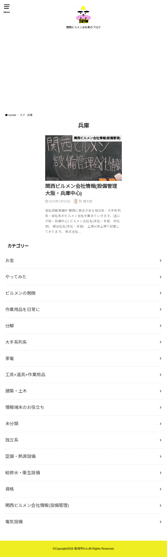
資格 (9, 489)
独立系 (11, 440)
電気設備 (14, 521)
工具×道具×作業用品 (25, 374)
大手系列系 (16, 342)
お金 (9, 260)
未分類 (11, 423)
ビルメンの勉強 (20, 293)
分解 (9, 325)
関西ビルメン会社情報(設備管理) (37, 505)
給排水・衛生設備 (22, 472)
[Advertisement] (83, 72)
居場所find (81, 548)
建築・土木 (16, 391)
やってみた (16, 276)
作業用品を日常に (22, 309)
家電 (9, 358)
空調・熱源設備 (20, 456)
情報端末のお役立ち (24, 407)
